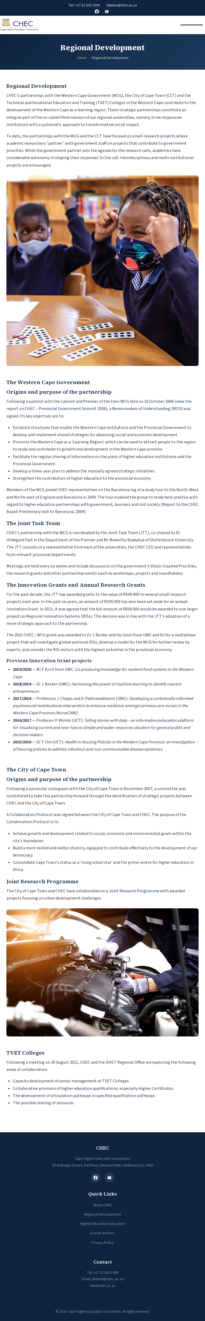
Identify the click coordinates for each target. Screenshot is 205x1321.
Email (107, 11)
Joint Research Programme (134, 891)
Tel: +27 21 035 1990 (84, 5)
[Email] (109, 1177)
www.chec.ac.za (102, 1285)
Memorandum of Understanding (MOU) (147, 409)
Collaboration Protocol (31, 815)
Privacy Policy (103, 1242)
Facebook (97, 11)
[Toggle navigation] (191, 25)
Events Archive (103, 1233)
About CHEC (102, 1205)
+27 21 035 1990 (105, 1272)
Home (81, 58)
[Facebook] (95, 1177)
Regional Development (102, 1214)
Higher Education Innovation (102, 1224)
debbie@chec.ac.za (121, 5)
